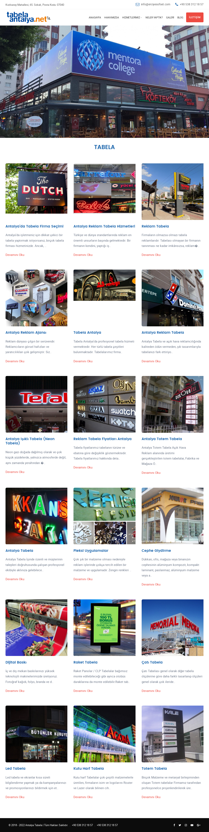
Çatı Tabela (152, 662)
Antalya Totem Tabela (162, 439)
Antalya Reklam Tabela (163, 332)
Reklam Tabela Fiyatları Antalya (102, 439)
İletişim (195, 17)
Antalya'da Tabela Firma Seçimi (34, 226)
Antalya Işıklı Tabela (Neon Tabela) (30, 441)
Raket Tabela (85, 662)
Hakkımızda (111, 17)
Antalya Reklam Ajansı (26, 332)
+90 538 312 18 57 (191, 4)
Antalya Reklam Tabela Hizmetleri (104, 226)
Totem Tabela (154, 769)
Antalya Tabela (19, 550)
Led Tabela (16, 769)
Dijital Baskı (16, 662)
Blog (180, 17)
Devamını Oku (15, 255)
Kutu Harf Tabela (88, 769)
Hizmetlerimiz (131, 17)
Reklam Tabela (155, 226)
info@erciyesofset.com (155, 4)
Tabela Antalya (87, 332)
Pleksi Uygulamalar (90, 550)
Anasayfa (95, 17)
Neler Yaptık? (154, 17)
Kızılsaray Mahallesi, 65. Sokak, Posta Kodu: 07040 (35, 5)
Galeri (170, 17)
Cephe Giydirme (156, 550)
